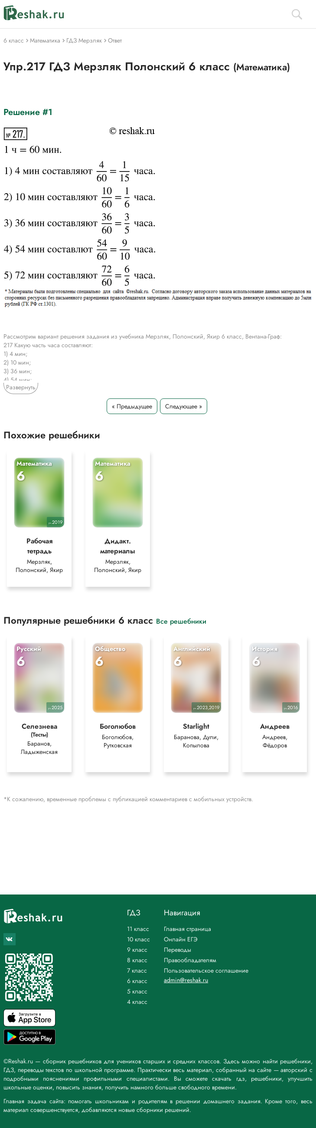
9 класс (137, 949)
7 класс (137, 970)
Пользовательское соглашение (206, 970)
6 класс (137, 981)
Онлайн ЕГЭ (181, 939)
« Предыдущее (132, 406)
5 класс (137, 991)
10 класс (138, 939)
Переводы (177, 949)
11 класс (138, 928)
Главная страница (187, 928)
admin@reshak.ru (186, 980)
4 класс (137, 1001)
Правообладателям (190, 960)
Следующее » (183, 406)
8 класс (137, 960)
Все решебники (181, 620)
